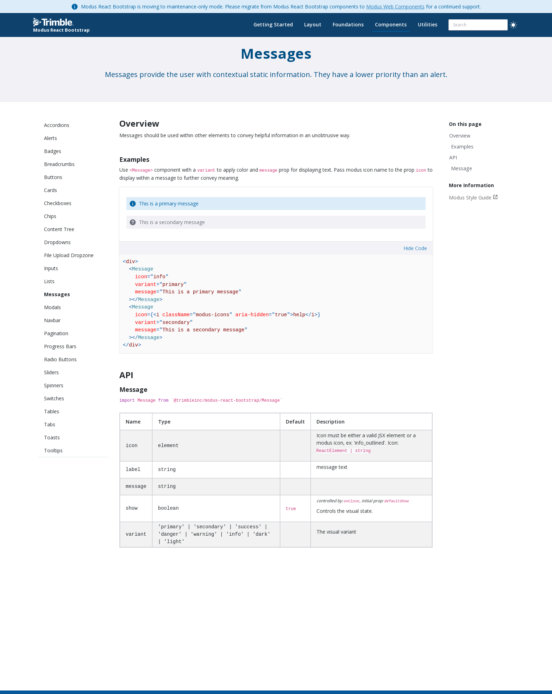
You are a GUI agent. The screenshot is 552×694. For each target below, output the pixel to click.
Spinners (53, 385)
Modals (52, 307)
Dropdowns (57, 242)
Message (461, 168)
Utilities (427, 24)
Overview (459, 135)
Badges (52, 151)
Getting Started (273, 24)
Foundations (348, 24)
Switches (54, 398)
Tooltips (53, 450)
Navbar (52, 320)
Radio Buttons (60, 359)
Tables (51, 411)
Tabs (49, 424)
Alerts (50, 138)
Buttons (53, 177)
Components (391, 24)
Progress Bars (60, 346)
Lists (49, 281)
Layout (312, 24)
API (453, 157)
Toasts (52, 437)
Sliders (51, 372)
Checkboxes (57, 203)
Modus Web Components (395, 6)
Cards (50, 190)
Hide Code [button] (415, 248)
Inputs (51, 268)
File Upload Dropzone (69, 255)
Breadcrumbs (59, 164)
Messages (57, 294)
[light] (513, 25)
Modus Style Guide (470, 197)
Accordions (56, 125)
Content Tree (59, 229)
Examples (462, 146)
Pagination (56, 333)
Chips (50, 216)
